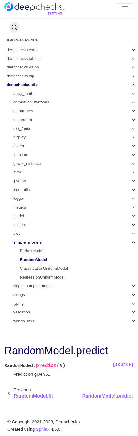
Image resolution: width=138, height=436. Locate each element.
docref (18, 146)
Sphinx (43, 429)
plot (16, 233)
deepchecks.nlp (20, 76)
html (17, 172)
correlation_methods (31, 102)
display (19, 137)
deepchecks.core (22, 50)
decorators (22, 120)
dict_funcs (22, 128)
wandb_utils (23, 321)
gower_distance (27, 163)
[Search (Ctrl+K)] (14, 27)
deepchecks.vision (23, 67)
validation (21, 312)
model (18, 216)
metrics (19, 207)
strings (19, 294)
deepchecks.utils (23, 85)
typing (18, 303)
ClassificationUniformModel (44, 268)
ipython (19, 181)
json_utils (21, 189)
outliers (19, 224)
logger (18, 198)
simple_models (27, 242)
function (20, 154)
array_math (23, 93)
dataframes (23, 111)
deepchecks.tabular (24, 58)
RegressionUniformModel (42, 277)
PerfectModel (31, 251)
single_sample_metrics (33, 286)
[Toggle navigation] (125, 8)
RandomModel (33, 259)
